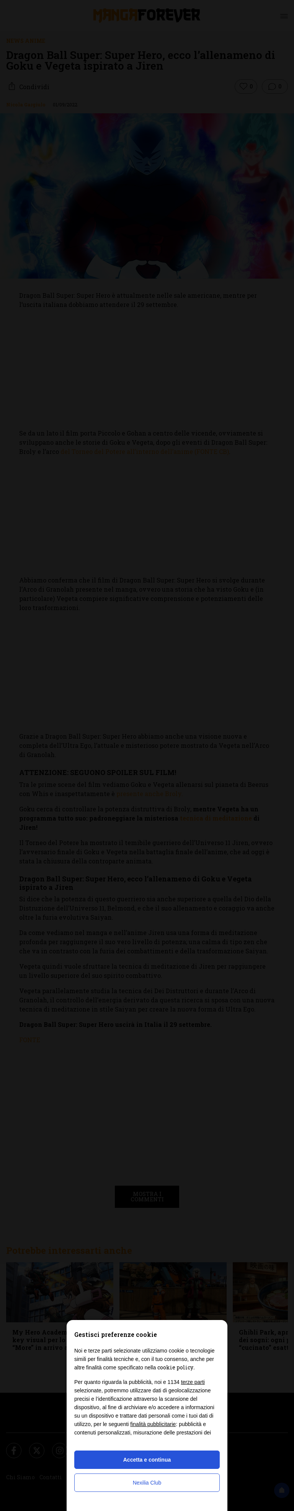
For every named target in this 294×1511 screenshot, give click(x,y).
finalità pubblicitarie (153, 1424)
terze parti (193, 1382)
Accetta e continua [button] (147, 1460)
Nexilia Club (147, 1483)
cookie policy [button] (175, 1367)
